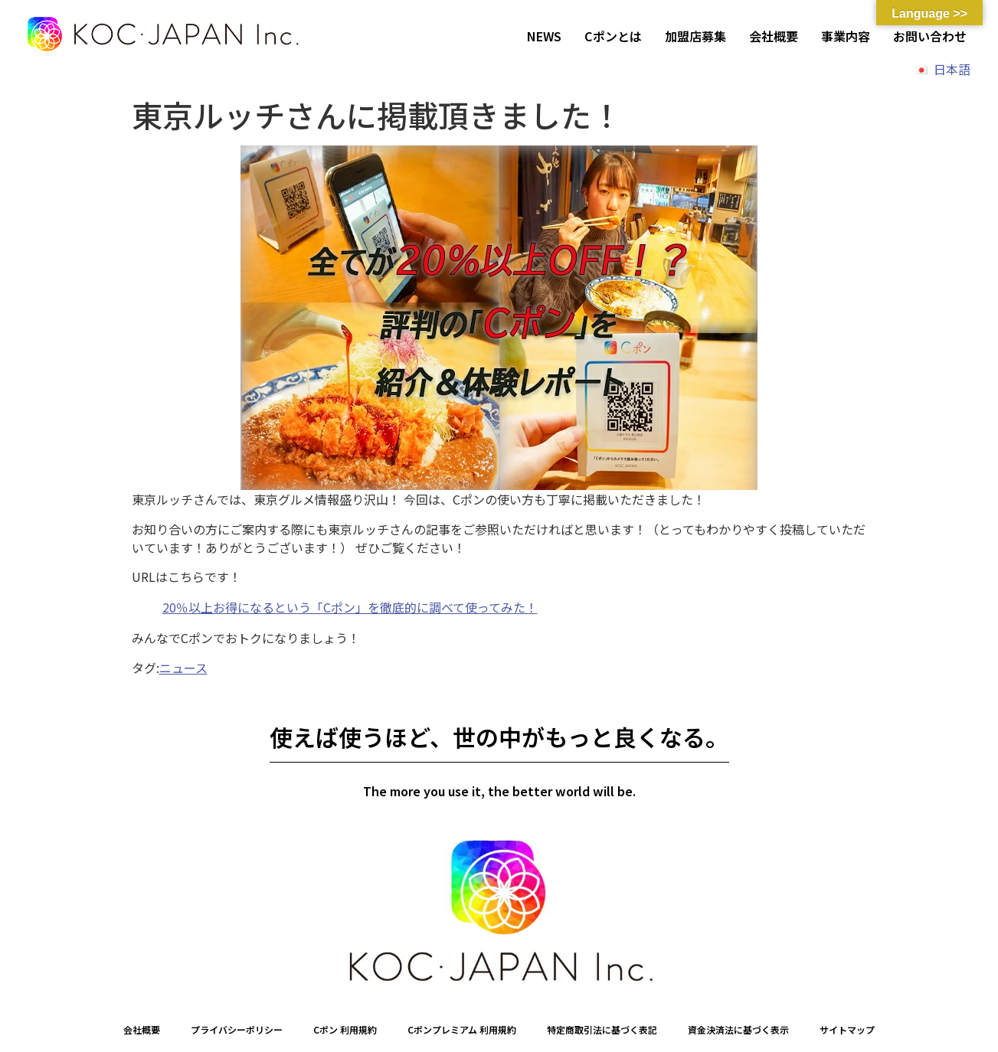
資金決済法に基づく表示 (738, 1029)
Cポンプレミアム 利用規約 (461, 1029)
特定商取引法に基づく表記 (602, 1029)
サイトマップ (847, 1029)
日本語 (952, 69)
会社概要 (773, 36)
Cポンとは (613, 36)
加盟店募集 (695, 36)
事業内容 (845, 36)
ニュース (183, 667)
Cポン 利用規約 (345, 1029)
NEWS (544, 36)
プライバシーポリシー (237, 1029)
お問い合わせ (930, 36)
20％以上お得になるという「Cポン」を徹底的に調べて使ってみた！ (350, 607)
